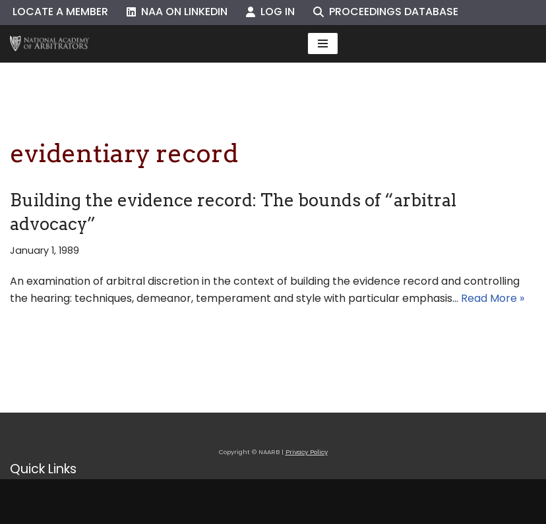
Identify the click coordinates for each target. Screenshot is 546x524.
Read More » (492, 298)
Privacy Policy (307, 452)
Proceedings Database (385, 11)
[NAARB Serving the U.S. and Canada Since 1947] (49, 43)
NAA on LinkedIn (177, 11)
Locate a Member (60, 11)
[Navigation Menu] (322, 43)
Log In (270, 11)
